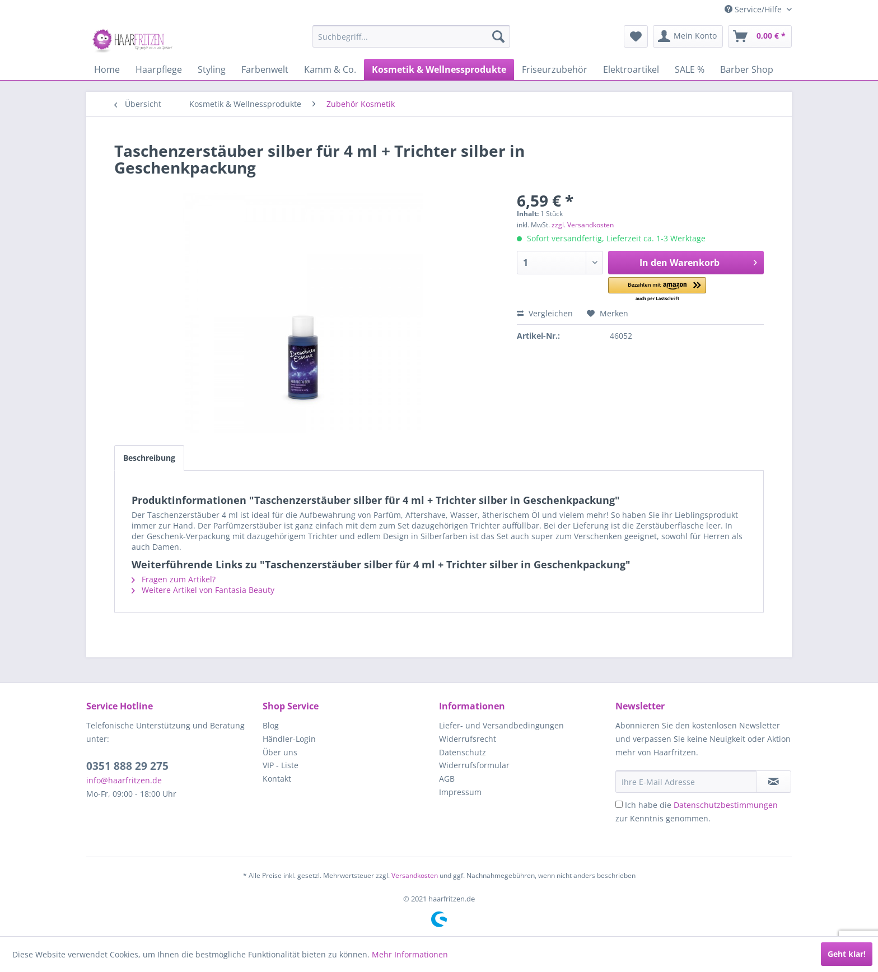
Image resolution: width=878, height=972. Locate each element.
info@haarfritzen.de (124, 780)
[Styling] (211, 69)
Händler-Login (289, 738)
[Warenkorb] (760, 36)
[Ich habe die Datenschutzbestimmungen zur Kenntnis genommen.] (619, 804)
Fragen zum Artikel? (174, 579)
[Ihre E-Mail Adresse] (685, 781)
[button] (657, 289)
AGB (447, 778)
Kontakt (277, 778)
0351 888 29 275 (127, 766)
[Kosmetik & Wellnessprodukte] (439, 69)
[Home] (107, 69)
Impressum (460, 792)
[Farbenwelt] (264, 69)
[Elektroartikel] (631, 69)
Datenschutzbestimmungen (726, 805)
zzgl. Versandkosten (583, 225)
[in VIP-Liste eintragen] (773, 781)
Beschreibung (149, 457)
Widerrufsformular (474, 765)
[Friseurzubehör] (554, 69)
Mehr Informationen (410, 954)
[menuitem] (411, 36)
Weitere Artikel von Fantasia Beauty (203, 590)
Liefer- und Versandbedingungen (501, 725)
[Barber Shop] (746, 69)
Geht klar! (847, 953)
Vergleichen (545, 313)
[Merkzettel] (636, 36)
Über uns (280, 752)
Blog (271, 725)
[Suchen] (498, 36)
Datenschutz (462, 752)
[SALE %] (689, 69)
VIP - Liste (280, 765)
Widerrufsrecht (467, 738)
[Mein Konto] (688, 36)
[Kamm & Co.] (330, 69)
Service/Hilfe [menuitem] (754, 9)
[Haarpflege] (159, 69)
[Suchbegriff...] (411, 36)
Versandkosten (414, 875)
